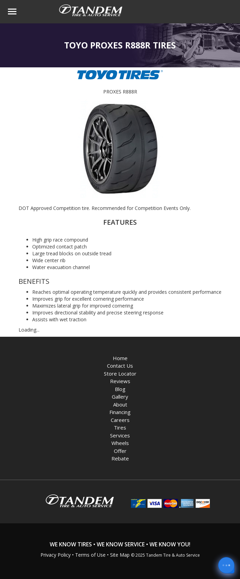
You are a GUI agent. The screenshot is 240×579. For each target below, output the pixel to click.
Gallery (120, 396)
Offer (120, 450)
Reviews (120, 381)
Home (120, 358)
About (120, 404)
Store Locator (120, 373)
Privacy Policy (55, 555)
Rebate (120, 458)
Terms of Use (90, 555)
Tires (120, 427)
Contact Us (120, 365)
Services (120, 435)
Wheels (120, 442)
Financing (120, 412)
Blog (120, 389)
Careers (120, 419)
